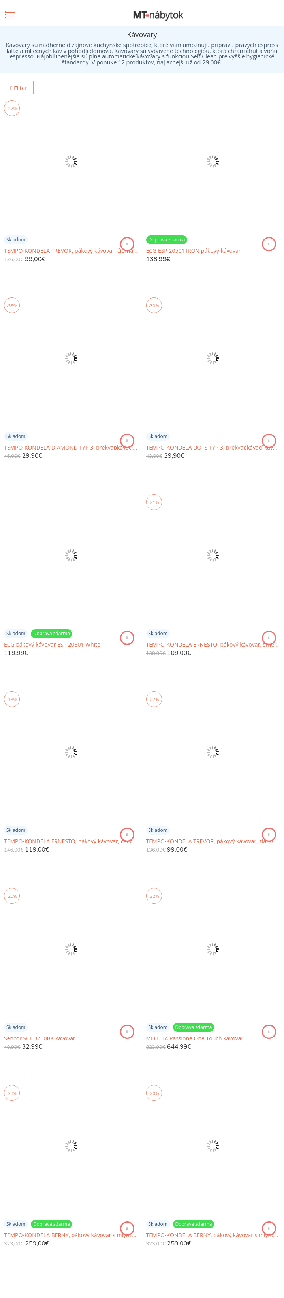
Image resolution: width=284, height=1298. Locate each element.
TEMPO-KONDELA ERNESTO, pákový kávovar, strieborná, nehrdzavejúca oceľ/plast (213, 644)
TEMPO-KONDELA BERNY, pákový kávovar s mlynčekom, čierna (71, 1235)
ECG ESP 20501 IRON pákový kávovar (193, 251)
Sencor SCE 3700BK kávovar (39, 1038)
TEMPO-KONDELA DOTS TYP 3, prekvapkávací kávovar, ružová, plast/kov (213, 447)
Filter (18, 88)
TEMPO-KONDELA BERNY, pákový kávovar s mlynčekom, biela (213, 1235)
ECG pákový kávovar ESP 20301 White (52, 644)
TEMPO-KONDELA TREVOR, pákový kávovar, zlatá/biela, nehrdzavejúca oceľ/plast (213, 841)
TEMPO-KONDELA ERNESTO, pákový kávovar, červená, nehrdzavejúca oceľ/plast (71, 841)
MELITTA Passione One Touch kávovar (195, 1038)
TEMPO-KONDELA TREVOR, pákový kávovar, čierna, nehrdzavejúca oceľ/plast (71, 251)
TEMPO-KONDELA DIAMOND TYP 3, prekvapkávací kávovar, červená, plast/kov (71, 447)
